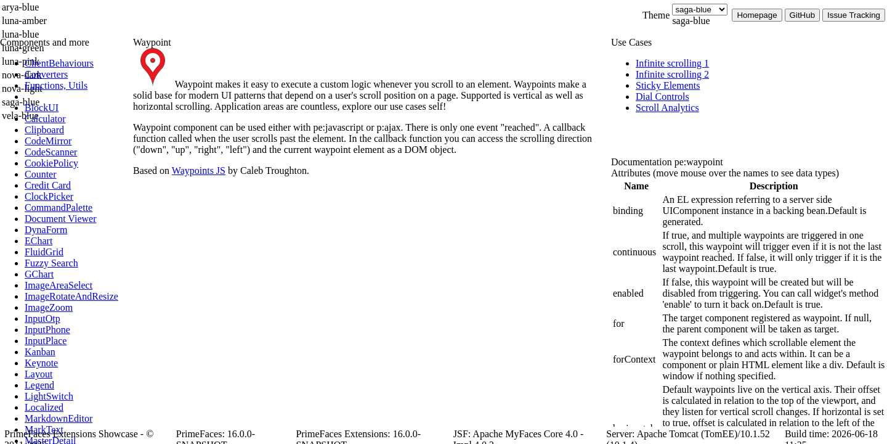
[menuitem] (77, 63)
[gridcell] (636, 211)
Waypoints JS (198, 170)
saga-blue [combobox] (691, 20)
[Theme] (699, 9)
